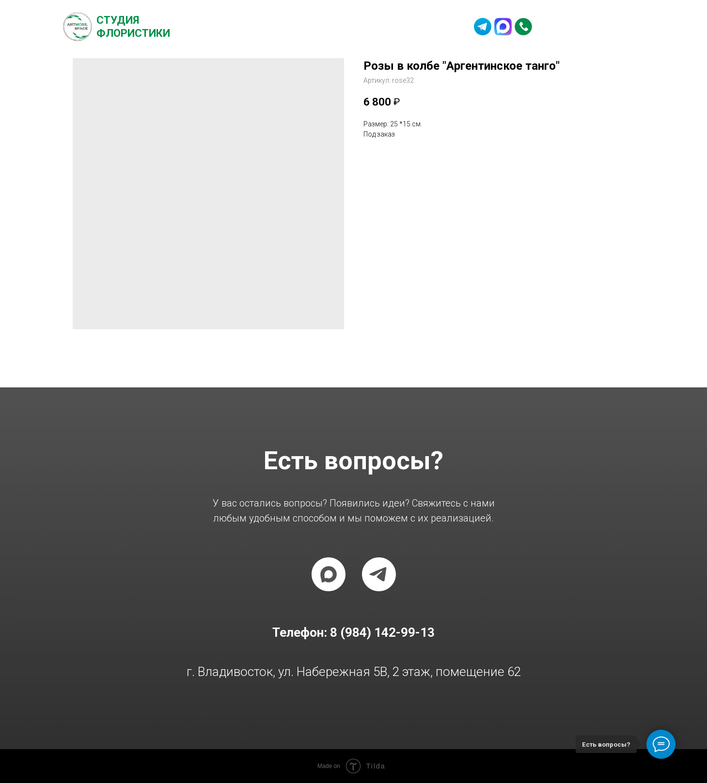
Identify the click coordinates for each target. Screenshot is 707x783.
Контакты (420, 26)
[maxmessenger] (329, 574)
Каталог (279, 26)
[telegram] (379, 574)
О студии (228, 26)
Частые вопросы (347, 26)
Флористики (133, 33)
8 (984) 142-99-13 (592, 26)
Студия (117, 20)
